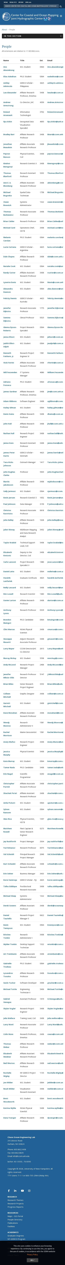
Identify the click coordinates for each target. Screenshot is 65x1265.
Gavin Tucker (9, 983)
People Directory (15, 1219)
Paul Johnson (9, 504)
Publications (13, 1223)
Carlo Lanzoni (9, 562)
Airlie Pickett (9, 803)
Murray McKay (9, 658)
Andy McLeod (9, 664)
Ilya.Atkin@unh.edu (56, 121)
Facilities (11, 1226)
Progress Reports (15, 1207)
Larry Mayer (8, 648)
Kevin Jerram (9, 497)
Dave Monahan (10, 713)
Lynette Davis (9, 282)
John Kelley (8, 520)
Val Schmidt (8, 854)
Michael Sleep (9, 896)
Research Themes (15, 1200)
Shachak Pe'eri (10, 793)
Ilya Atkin (7, 121)
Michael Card (9, 228)
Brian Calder (8, 221)
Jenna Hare (8, 443)
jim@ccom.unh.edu (56, 391)
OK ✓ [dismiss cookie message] (32, 1260)
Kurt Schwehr (9, 864)
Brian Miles (8, 684)
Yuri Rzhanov (9, 848)
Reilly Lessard (9, 587)
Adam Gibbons (10, 401)
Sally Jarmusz (9, 491)
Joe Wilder (8, 1082)
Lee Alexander (9, 92)
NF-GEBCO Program (16, 1239)
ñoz (13, 742)
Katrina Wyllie (9, 1108)
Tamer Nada (9, 767)
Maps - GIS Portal (15, 1216)
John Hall (7, 424)
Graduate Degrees (16, 1235)
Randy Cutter (9, 272)
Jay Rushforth (9, 841)
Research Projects (16, 1203)
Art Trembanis (10, 954)
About (4, 29)
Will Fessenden (10, 372)
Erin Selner (8, 873)
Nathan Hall (8, 433)
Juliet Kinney (9, 529)
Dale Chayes (8, 256)
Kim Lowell (8, 594)
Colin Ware (8, 1034)
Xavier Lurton (9, 600)
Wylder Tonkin (10, 944)
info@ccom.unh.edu (21, 1156)
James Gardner (10, 391)
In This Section (12, 36)
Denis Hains (8, 414)
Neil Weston (9, 1063)
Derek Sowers (9, 905)
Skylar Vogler (9, 1008)
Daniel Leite (8, 571)
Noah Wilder (9, 1089)
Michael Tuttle (10, 989)
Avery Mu (7, 742)
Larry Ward (8, 1024)
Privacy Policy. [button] (32, 1254)
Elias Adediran (9, 76)
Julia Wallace (9, 1018)
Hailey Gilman (9, 407)
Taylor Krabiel (9, 542)
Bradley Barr (8, 134)
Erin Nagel (8, 774)
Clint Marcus (9, 629)
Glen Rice (7, 819)
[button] (61, 16)
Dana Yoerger (9, 1118)
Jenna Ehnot (8, 337)
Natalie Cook (9, 266)
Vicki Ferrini (8, 362)
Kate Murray (9, 761)
